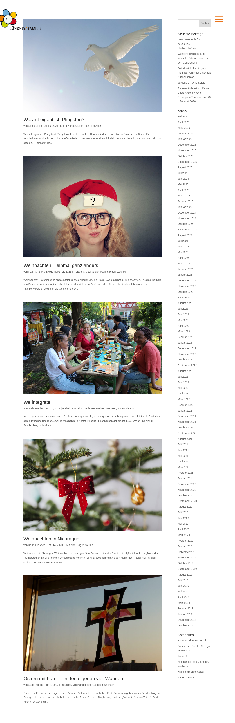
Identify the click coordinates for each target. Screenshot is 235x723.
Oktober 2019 (185, 563)
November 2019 (187, 557)
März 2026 (184, 127)
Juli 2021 (183, 444)
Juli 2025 (183, 173)
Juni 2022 (183, 382)
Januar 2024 (185, 274)
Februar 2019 (185, 608)
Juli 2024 (183, 240)
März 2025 (184, 195)
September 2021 (187, 433)
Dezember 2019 (187, 552)
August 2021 (185, 438)
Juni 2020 (183, 518)
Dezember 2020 (187, 484)
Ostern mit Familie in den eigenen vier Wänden (73, 678)
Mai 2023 (183, 320)
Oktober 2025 (185, 156)
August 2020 (185, 506)
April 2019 (183, 597)
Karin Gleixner (36, 545)
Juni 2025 (183, 178)
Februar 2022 (185, 404)
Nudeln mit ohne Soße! (191, 671)
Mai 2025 (183, 184)
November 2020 (187, 489)
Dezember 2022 (187, 348)
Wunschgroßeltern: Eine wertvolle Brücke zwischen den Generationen (193, 58)
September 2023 (187, 297)
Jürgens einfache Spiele (191, 82)
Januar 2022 (185, 410)
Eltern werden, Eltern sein (75, 125)
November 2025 (187, 150)
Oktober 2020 (185, 495)
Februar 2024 (185, 269)
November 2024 (187, 218)
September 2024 (187, 229)
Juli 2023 (183, 308)
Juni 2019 (183, 585)
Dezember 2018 (187, 619)
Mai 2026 (183, 116)
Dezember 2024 (187, 212)
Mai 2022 (183, 387)
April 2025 (183, 190)
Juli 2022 (183, 376)
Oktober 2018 (185, 625)
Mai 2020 (183, 523)
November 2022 (187, 354)
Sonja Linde (35, 125)
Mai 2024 (183, 252)
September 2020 (187, 501)
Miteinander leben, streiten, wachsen (106, 271)
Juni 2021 (183, 450)
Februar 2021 (185, 472)
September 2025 (187, 161)
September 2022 (187, 365)
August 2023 (185, 303)
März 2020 (184, 534)
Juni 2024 (183, 246)
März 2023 (184, 331)
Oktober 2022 (185, 359)
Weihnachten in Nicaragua (51, 539)
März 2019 (184, 602)
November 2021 (187, 421)
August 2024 (185, 235)
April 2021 (183, 461)
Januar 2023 (185, 342)
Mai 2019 (183, 591)
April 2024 (183, 257)
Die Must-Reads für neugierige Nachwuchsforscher (189, 44)
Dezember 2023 (187, 280)
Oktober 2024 (185, 223)
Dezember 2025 (187, 144)
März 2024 (184, 263)
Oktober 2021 (185, 427)
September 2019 (187, 568)
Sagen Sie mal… (127, 408)
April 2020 (183, 529)
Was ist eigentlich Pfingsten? (54, 119)
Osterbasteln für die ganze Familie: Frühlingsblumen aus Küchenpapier (194, 73)
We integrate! (38, 402)
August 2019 (185, 574)
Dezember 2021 (187, 416)
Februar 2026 (185, 133)
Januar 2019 (185, 614)
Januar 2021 (185, 478)
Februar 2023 (185, 337)
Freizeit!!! (96, 125)
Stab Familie (35, 408)
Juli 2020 (183, 512)
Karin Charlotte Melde (40, 271)
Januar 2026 (185, 139)
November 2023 (187, 286)
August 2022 (185, 370)
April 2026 (183, 122)
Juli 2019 (183, 580)
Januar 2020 (185, 546)
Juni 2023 (183, 314)
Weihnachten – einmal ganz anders (61, 265)
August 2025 (185, 167)
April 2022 (183, 393)
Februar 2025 (185, 201)
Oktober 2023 (185, 291)
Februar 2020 (185, 540)
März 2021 (184, 467)
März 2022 (184, 399)
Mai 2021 (183, 455)
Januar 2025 (185, 206)
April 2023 (183, 325)
